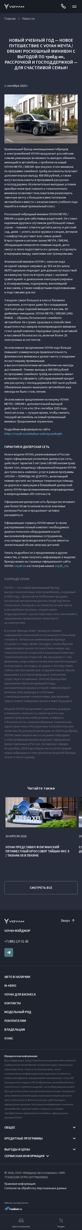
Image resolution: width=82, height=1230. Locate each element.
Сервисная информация (24, 1156)
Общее (9, 1127)
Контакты (12, 1003)
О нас (8, 1038)
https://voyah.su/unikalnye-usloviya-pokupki (33, 434)
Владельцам (14, 1029)
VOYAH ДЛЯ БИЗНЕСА (20, 994)
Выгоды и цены (17, 1149)
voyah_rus (61, 566)
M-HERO (10, 985)
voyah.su (20, 566)
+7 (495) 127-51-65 (16, 941)
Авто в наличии (17, 977)
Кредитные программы (23, 1138)
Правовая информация (19, 1184)
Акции (61, 1222)
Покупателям (15, 1021)
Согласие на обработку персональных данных (35, 1188)
